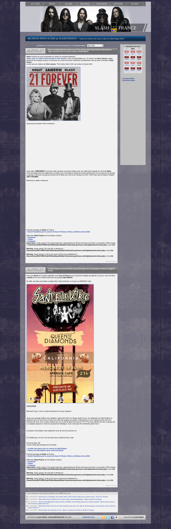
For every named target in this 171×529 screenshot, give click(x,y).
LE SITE (135, 4)
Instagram (31, 241)
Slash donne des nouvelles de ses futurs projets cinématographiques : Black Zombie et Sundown (70, 499)
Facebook (31, 237)
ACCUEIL (35, 4)
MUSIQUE (85, 4)
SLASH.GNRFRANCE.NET (56, 517)
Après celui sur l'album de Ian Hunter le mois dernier (46, 58)
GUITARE (118, 4)
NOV (132, 68)
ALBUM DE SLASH (88, 517)
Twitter (30, 239)
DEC (139, 68)
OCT (126, 68)
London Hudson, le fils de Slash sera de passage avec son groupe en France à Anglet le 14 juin (81, 270)
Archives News (128, 78)
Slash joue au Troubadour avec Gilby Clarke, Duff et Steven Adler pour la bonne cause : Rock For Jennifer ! (74, 497)
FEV (133, 51)
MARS (139, 51)
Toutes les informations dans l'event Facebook (45, 450)
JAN (126, 51)
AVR (126, 57)
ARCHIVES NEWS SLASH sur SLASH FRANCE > (76, 38)
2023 (127, 54)
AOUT (133, 63)
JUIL (126, 63)
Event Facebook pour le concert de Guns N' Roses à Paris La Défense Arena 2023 (59, 232)
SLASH (68, 4)
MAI (133, 57)
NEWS (52, 4)
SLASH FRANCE (115, 28)
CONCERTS (101, 4)
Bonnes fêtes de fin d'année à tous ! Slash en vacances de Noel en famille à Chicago (66, 510)
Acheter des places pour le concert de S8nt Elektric (47, 449)
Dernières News (129, 80)
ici (75, 431)
